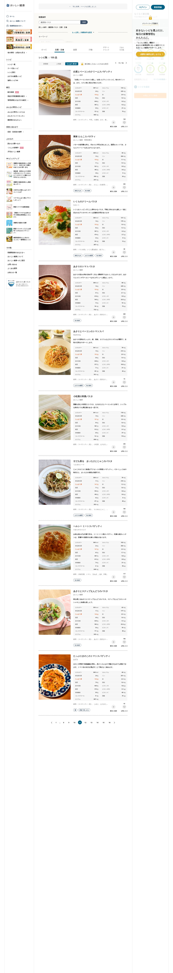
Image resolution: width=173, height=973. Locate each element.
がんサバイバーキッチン (16, 116)
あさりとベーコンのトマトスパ (88, 331)
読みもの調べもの (14, 143)
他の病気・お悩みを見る (16, 52)
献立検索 (13, 92)
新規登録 (158, 7)
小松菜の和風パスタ (83, 396)
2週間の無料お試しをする (150, 54)
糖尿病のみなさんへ (15, 120)
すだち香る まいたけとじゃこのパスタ (92, 461)
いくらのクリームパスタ (85, 201)
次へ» (115, 722)
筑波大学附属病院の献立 (16, 96)
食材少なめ (78, 190)
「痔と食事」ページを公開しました (83, 6)
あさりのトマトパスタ (84, 266)
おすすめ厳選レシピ (15, 76)
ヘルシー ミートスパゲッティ (87, 526)
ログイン (143, 7)
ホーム (12, 16)
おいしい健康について (18, 21)
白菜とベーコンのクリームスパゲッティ (92, 71)
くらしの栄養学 (16, 148)
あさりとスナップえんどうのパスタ (90, 591)
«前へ (51, 722)
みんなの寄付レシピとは (16, 112)
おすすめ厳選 (89, 255)
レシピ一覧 (11, 64)
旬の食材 (87, 190)
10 (74, 722)
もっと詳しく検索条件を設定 (82, 32)
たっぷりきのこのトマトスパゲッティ (91, 656)
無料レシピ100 (13, 80)
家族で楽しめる (84, 710)
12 (85, 722)
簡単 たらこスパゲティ (84, 136)
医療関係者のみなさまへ (16, 252)
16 (109, 722)
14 (97, 722)
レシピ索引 (11, 72)
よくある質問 (12, 268)
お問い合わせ (12, 264)
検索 (84, 22)
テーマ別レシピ (13, 68)
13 (91, 722)
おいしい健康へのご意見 (16, 260)
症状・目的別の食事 (15, 132)
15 (103, 722)
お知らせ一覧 (12, 272)
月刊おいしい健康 (14, 151)
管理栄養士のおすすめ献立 (17, 100)
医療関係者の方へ (16, 26)
